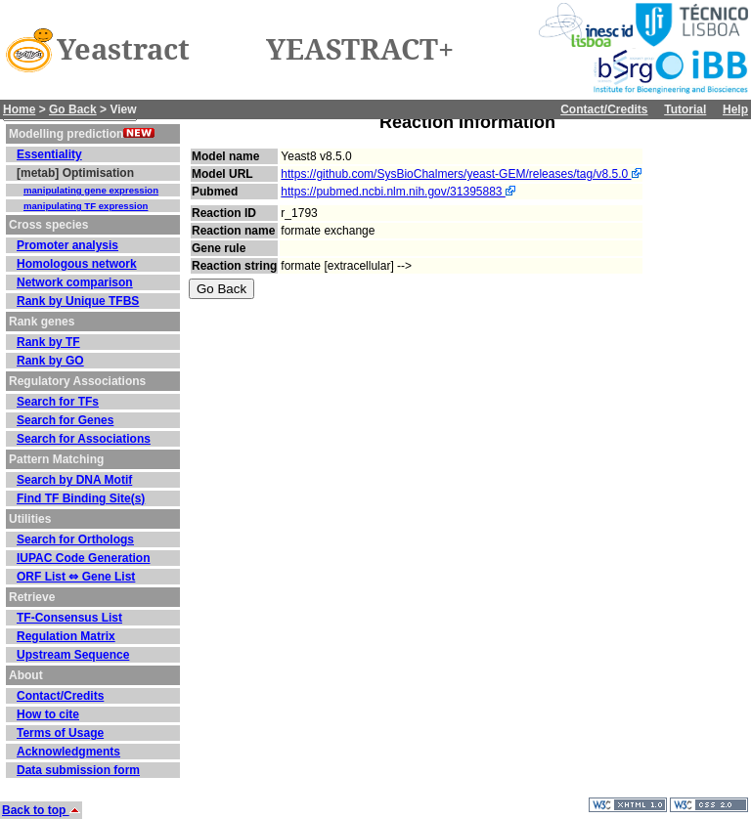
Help (735, 109)
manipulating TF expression (85, 205)
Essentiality (49, 154)
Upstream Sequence (73, 655)
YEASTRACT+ (360, 49)
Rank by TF (48, 342)
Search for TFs (58, 402)
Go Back (73, 109)
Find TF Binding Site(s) (81, 498)
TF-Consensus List (69, 618)
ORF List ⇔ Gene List (76, 576)
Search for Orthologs (75, 539)
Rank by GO (50, 360)
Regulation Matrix (66, 636)
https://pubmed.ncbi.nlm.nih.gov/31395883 (398, 191)
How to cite (48, 714)
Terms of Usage (60, 733)
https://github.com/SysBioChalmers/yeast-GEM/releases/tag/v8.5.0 (461, 174)
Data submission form (78, 770)
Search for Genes (65, 420)
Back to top (41, 810)
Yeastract (123, 49)
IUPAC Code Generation (83, 558)
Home (19, 109)
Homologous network (77, 264)
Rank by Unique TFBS (78, 301)
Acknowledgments (68, 751)
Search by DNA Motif (74, 480)
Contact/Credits (603, 109)
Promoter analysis (67, 245)
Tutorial (685, 109)
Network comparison (75, 282)
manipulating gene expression (90, 190)
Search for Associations (84, 439)
